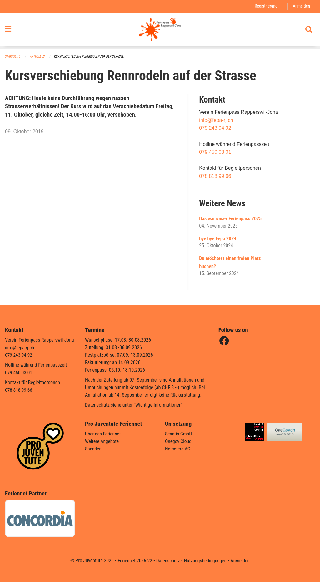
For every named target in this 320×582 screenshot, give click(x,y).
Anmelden (301, 6)
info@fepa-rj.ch (216, 120)
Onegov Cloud (178, 441)
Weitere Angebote (102, 441)
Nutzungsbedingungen (206, 561)
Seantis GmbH (179, 434)
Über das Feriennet (103, 434)
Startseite (13, 56)
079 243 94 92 (215, 128)
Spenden (93, 449)
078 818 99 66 (215, 176)
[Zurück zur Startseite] (160, 31)
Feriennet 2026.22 (133, 561)
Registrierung (265, 6)
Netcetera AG (178, 449)
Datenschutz (167, 561)
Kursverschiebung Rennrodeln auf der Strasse (92, 56)
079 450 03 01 (215, 152)
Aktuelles (38, 56)
